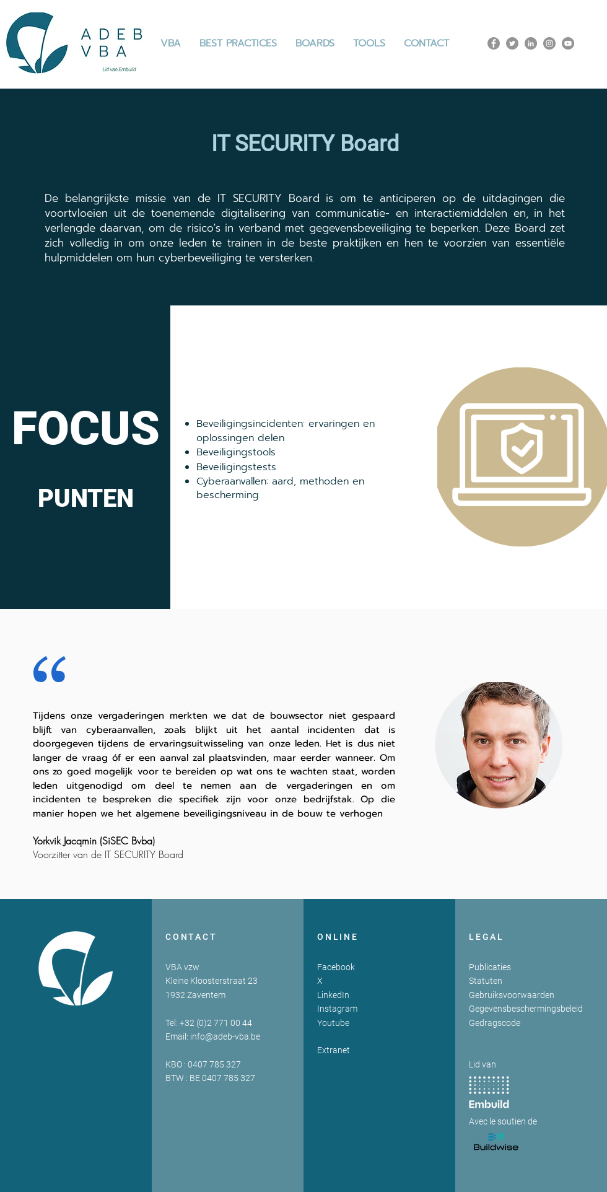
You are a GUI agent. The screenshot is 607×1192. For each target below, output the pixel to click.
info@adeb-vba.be (225, 1036)
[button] (238, 43)
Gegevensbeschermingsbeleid (526, 1009)
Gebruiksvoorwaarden (511, 995)
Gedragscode (494, 1023)
